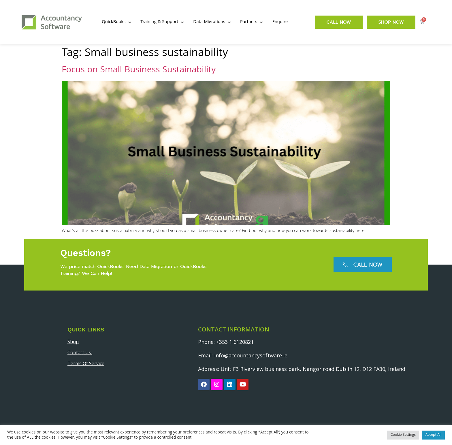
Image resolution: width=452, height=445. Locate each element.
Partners (251, 22)
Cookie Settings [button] (403, 435)
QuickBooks (116, 22)
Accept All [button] (433, 435)
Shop (73, 341)
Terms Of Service (85, 363)
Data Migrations (212, 22)
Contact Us (79, 352)
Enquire (280, 22)
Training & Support (162, 22)
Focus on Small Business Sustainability (139, 70)
